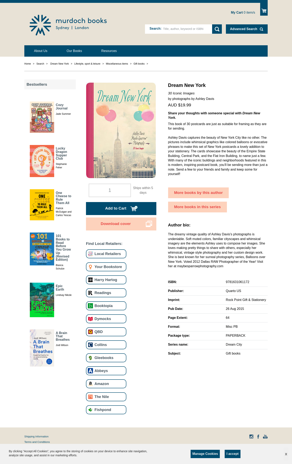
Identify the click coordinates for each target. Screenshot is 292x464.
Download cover (116, 224)
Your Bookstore (108, 267)
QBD (98, 332)
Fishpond (102, 410)
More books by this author (198, 192)
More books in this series (197, 207)
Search (155, 28)
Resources (109, 51)
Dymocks (102, 319)
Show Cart (264, 9)
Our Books (74, 51)
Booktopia (103, 306)
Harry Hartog (105, 280)
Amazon (101, 384)
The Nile (101, 397)
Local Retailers (107, 254)
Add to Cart (115, 208)
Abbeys (101, 371)
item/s (243, 12)
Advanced (243, 29)
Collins (100, 345)
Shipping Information (36, 436)
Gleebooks (103, 358)
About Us (40, 51)
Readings (102, 293)
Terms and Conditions (37, 441)
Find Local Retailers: (104, 243)
